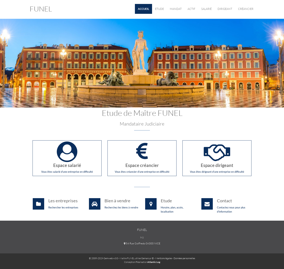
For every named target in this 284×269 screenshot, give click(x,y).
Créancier (245, 8)
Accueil (143, 8)
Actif (191, 8)
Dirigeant (225, 8)
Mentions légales (163, 258)
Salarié (206, 8)
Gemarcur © (147, 258)
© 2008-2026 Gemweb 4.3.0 (103, 258)
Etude (159, 8)
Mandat (176, 8)
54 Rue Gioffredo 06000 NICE (142, 243)
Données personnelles (184, 258)
